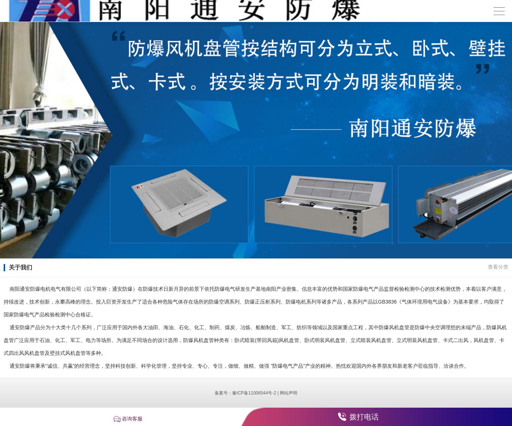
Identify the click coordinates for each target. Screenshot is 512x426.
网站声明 (288, 393)
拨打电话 (364, 417)
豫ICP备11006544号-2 (254, 393)
